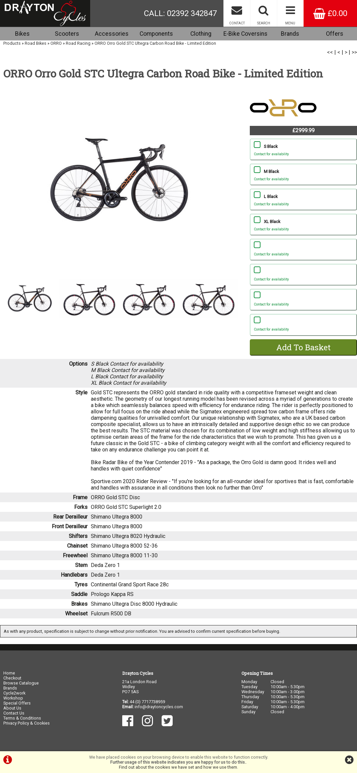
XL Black (303, 226)
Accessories (112, 33)
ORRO (56, 43)
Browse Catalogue (21, 683)
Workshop (13, 698)
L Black (303, 201)
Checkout (12, 678)
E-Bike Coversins (245, 33)
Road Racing (78, 43)
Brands (290, 33)
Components (156, 33)
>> (354, 52)
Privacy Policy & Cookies (26, 723)
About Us (12, 708)
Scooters (67, 33)
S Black (303, 151)
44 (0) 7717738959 (147, 701)
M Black (303, 176)
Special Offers (17, 703)
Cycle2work (14, 693)
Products (12, 43)
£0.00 (330, 13)
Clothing (200, 33)
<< (330, 52)
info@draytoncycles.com (159, 706)
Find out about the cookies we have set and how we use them (178, 767)
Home (9, 672)
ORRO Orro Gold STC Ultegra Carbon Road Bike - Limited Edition (155, 43)
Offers (334, 33)
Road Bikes (35, 43)
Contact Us (13, 713)
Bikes (22, 33)
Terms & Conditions (22, 718)
